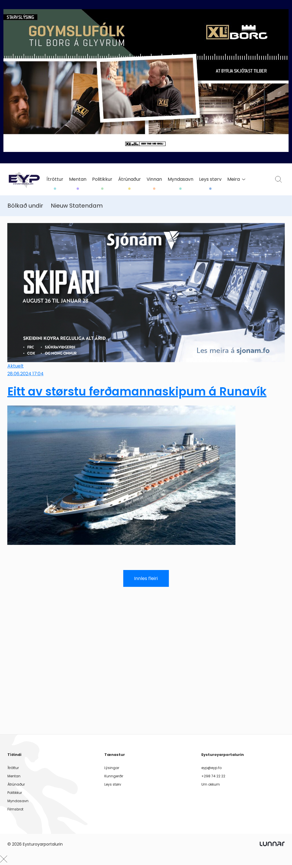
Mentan (77, 179)
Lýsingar (111, 767)
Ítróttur (54, 179)
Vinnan (154, 179)
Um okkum (210, 784)
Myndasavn (180, 179)
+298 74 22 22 (213, 776)
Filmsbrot (15, 809)
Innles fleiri (146, 578)
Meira (236, 179)
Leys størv (210, 179)
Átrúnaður (129, 179)
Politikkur (102, 179)
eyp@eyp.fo (211, 767)
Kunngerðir (113, 776)
